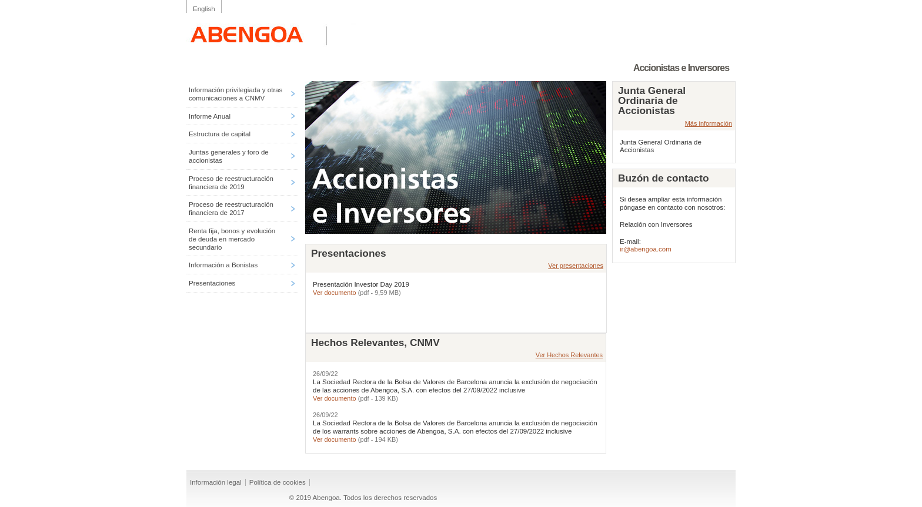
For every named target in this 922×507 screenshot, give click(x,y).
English (204, 8)
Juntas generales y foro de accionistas (229, 156)
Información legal (216, 482)
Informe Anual (209, 116)
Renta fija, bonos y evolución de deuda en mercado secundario (232, 239)
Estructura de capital (219, 133)
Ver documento (335, 292)
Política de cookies (277, 482)
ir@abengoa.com (646, 249)
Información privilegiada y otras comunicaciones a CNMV (235, 94)
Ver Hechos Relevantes (569, 354)
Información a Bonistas (223, 264)
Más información (708, 123)
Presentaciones (212, 283)
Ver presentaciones (575, 265)
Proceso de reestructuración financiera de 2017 (231, 208)
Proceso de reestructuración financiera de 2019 (231, 182)
